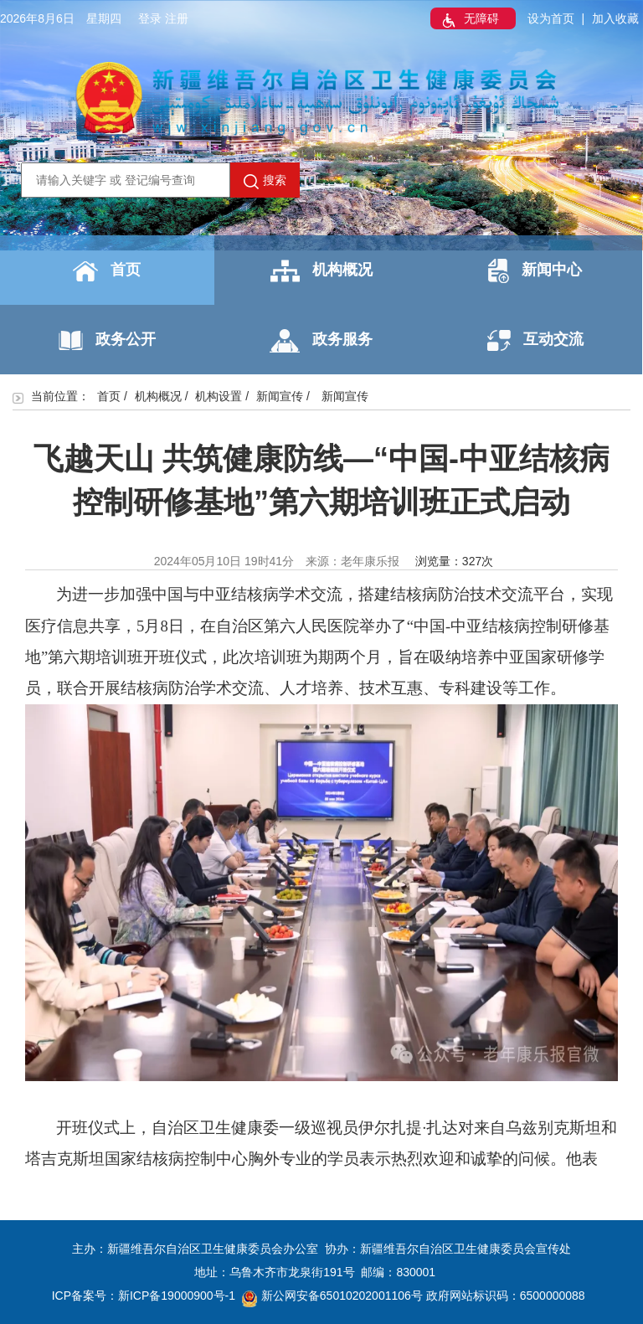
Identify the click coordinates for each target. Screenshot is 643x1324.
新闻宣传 (279, 396)
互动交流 (535, 340)
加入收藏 (615, 18)
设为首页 (550, 18)
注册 (176, 18)
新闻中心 (535, 271)
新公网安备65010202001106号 (332, 1295)
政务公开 (107, 340)
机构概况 (321, 271)
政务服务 (321, 341)
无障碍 (469, 20)
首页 (107, 271)
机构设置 (218, 396)
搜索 (265, 180)
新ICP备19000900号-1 (176, 1295)
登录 (150, 18)
